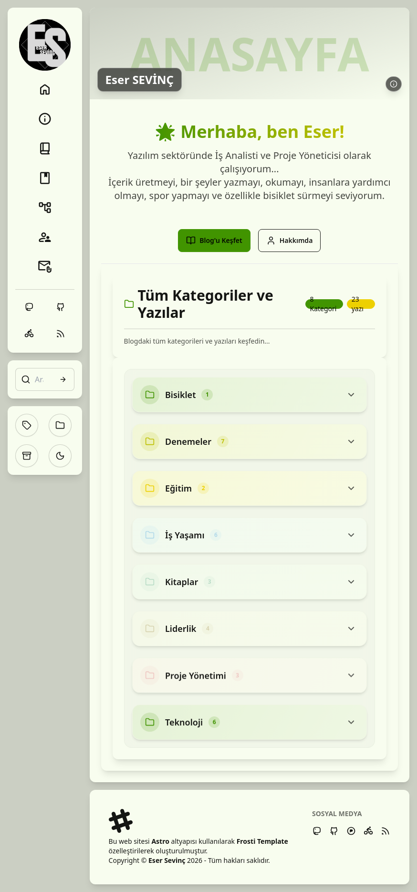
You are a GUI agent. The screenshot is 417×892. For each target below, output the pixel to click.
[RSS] (60, 333)
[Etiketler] (26, 425)
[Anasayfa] (44, 89)
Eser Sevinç (166, 860)
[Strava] (368, 831)
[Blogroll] (44, 237)
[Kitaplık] (44, 178)
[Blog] (44, 148)
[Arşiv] (26, 455)
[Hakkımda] (44, 119)
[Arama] (44, 379)
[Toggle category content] (351, 394)
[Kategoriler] (60, 425)
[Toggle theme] (60, 455)
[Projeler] (44, 207)
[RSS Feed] (385, 831)
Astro (160, 841)
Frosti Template (262, 841)
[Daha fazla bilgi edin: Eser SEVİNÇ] (394, 84)
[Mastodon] (317, 831)
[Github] (334, 831)
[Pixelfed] (351, 831)
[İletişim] (44, 267)
